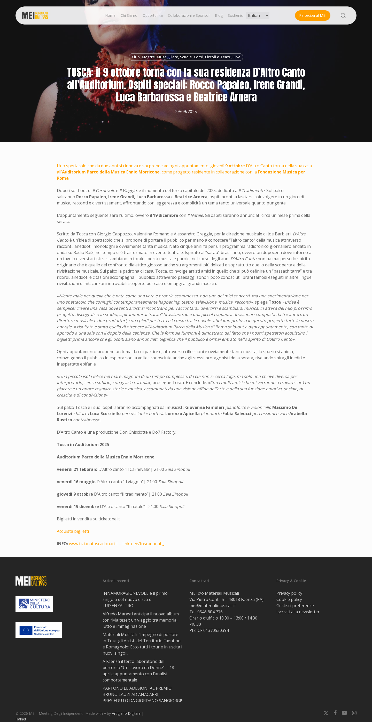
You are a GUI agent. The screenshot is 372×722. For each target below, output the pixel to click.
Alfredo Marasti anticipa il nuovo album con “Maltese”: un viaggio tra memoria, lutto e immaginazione (141, 620)
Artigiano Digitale (126, 713)
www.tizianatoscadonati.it (93, 543)
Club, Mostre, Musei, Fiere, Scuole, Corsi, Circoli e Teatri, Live (186, 56)
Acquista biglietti (73, 531)
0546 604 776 (210, 612)
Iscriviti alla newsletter (298, 612)
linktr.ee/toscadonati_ (143, 543)
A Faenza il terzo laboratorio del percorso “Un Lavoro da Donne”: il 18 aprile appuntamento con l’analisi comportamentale (138, 670)
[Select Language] (257, 15)
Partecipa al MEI (312, 15)
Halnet (21, 719)
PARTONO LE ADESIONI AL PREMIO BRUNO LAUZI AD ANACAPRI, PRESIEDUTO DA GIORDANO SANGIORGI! (142, 694)
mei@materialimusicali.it (212, 605)
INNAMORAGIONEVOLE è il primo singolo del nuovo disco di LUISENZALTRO (135, 599)
